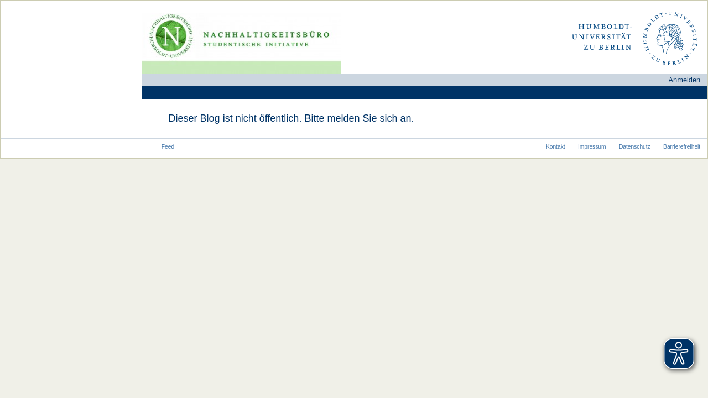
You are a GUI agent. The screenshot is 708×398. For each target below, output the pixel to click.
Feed (168, 147)
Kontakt (555, 147)
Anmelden (685, 80)
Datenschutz (634, 147)
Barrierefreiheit (681, 147)
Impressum (592, 147)
